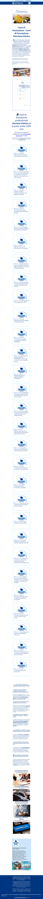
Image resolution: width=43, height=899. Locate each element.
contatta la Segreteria (21, 710)
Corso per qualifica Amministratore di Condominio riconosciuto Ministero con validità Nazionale (21, 413)
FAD (27, 47)
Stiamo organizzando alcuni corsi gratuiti (21, 759)
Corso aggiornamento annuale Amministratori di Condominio (21, 247)
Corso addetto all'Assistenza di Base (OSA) (20, 522)
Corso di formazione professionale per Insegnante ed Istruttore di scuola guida (21, 597)
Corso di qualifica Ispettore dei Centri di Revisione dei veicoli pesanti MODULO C (21, 228)
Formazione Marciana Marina (21, 818)
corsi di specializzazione (25, 747)
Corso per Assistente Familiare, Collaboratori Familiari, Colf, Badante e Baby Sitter (20, 192)
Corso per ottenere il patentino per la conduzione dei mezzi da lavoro (21, 504)
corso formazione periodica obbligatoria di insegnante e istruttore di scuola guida (20, 722)
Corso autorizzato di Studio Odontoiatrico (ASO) (21, 301)
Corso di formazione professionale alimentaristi (20, 670)
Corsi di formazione (26, 876)
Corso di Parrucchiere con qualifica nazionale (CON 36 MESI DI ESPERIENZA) (20, 339)
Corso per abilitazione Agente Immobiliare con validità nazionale (21, 320)
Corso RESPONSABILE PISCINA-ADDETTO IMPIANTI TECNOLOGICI (19, 376)
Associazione (22, 888)
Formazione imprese (21, 770)
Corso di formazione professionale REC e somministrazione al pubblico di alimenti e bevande (21, 652)
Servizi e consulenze (21, 802)
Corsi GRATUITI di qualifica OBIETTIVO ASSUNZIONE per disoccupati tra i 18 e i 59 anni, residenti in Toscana (21, 358)
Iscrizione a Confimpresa (17, 876)
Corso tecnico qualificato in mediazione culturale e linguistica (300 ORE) (21, 541)
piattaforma (20, 694)
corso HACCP (26, 734)
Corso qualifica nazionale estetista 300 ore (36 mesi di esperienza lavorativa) (21, 449)
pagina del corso (20, 724)
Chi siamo (26, 888)
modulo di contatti (22, 139)
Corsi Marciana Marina (21, 786)
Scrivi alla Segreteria (20, 0)
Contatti (22, 879)
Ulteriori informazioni (20, 897)
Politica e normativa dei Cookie (21, 878)
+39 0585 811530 (22, 138)
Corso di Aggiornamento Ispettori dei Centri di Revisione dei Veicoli (21, 155)
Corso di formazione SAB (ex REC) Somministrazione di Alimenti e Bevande (21, 211)
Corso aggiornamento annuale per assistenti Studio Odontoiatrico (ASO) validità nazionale (21, 431)
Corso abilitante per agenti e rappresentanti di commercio (21, 633)
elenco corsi (21, 47)
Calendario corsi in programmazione (19, 877)
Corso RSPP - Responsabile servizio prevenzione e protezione (20, 486)
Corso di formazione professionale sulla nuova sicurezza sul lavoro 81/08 (21, 616)
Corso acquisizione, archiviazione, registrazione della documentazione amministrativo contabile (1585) (21, 560)
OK (28, 897)
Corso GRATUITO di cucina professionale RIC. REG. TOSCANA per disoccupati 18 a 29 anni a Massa (21, 395)
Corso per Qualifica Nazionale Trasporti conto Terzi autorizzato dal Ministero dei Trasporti (21, 284)
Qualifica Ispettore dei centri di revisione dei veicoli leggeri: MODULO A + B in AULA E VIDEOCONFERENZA (21, 266)
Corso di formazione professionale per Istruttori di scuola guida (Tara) (21, 468)
